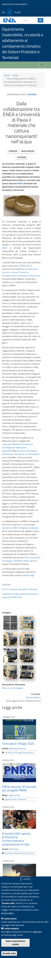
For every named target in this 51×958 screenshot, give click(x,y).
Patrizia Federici (33, 697)
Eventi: (5, 748)
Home (7, 75)
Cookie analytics (11, 928)
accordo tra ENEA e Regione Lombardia (20, 527)
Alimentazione (20, 853)
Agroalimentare (11, 799)
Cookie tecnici (10, 918)
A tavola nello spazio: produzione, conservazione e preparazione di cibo (16, 839)
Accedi (18, 12)
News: (5, 795)
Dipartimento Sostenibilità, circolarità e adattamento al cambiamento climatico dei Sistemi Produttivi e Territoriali (22, 43)
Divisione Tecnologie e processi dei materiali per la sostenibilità (20, 452)
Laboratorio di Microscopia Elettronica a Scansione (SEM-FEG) (20, 595)
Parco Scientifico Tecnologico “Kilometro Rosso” (21, 559)
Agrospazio (9, 853)
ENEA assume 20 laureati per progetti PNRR (19, 788)
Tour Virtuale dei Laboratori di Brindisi (19, 589)
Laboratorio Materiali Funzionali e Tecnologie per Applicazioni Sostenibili (17, 447)
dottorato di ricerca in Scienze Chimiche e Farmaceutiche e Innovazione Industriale (20, 272)
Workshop (13, 849)
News (15, 75)
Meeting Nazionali (17, 748)
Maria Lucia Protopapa (12, 688)
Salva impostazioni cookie (15, 943)
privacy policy (7, 913)
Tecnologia (21, 156)
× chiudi (25, 879)
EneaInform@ (27, 575)
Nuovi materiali (27, 150)
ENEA (20, 183)
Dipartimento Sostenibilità (15, 4)
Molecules (25, 265)
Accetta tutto (9, 953)
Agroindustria (28, 752)
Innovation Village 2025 (18, 743)
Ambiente (13, 150)
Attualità (32, 94)
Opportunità (14, 795)
